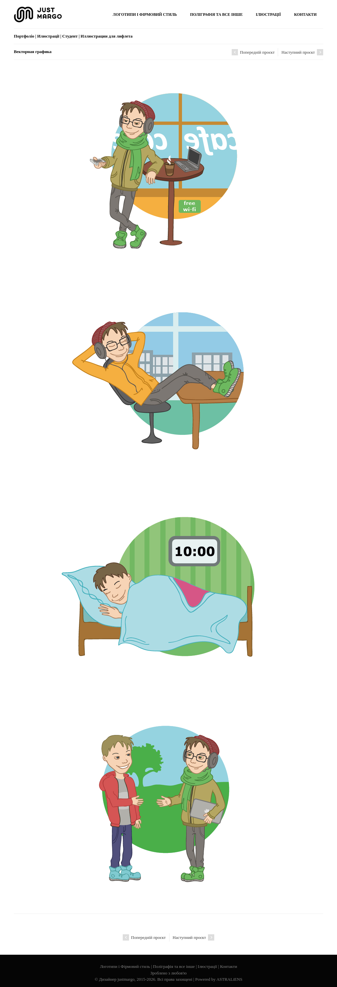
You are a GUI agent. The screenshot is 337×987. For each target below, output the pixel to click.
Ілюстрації (207, 966)
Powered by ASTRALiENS (218, 979)
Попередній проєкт (253, 52)
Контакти (228, 966)
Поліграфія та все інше (174, 966)
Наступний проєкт (302, 52)
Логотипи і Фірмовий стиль (125, 966)
